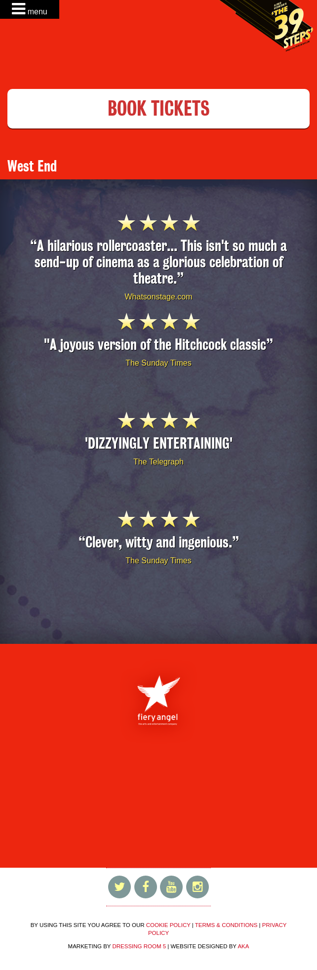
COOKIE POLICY (168, 925)
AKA (243, 946)
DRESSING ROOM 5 (139, 946)
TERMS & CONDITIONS (226, 925)
